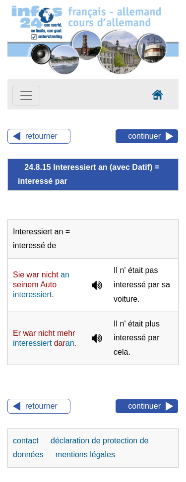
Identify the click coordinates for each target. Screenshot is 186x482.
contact (27, 440)
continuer (144, 136)
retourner (41, 136)
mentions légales (85, 454)
